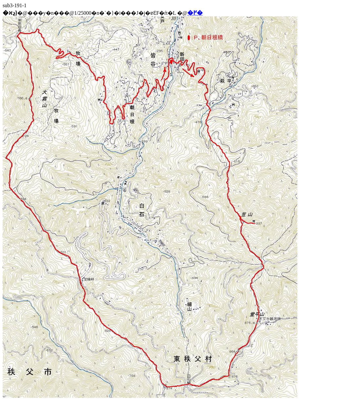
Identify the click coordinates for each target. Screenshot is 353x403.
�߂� (195, 13)
